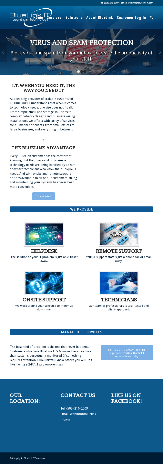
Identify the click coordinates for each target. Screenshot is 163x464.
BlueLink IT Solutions (34, 458)
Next (159, 52)
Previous (3, 52)
